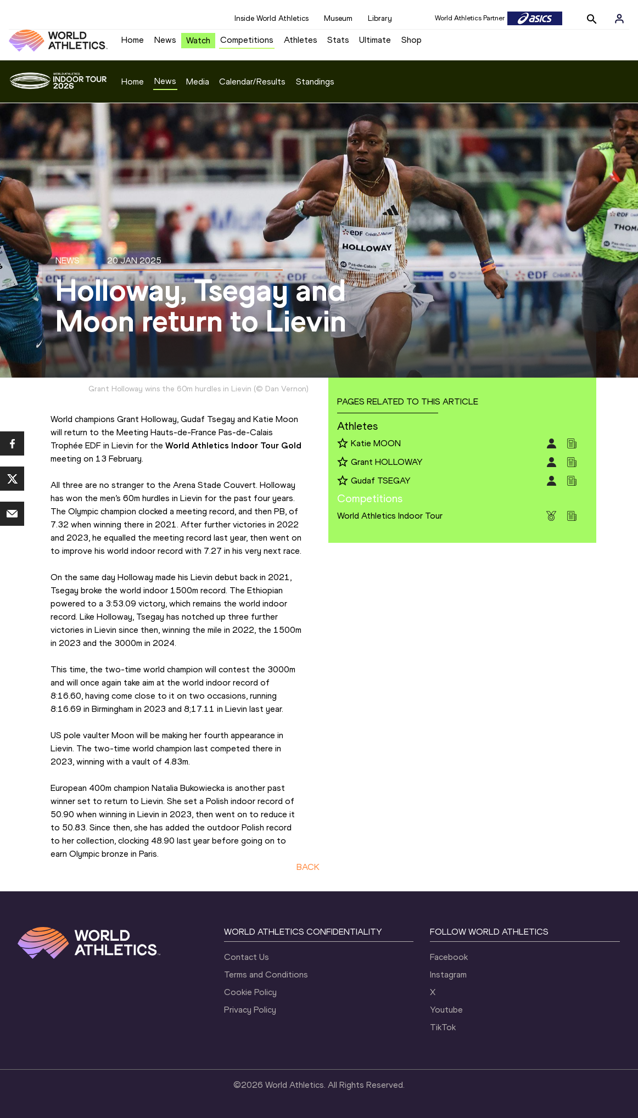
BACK (308, 867)
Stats (338, 40)
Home (132, 40)
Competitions (246, 40)
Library (380, 18)
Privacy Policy (250, 1009)
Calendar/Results (252, 81)
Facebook (449, 957)
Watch (198, 40)
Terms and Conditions (266, 974)
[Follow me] (342, 444)
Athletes (300, 40)
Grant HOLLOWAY (387, 462)
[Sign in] (619, 18)
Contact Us (246, 957)
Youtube (446, 1009)
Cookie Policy (250, 992)
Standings (315, 81)
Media (197, 81)
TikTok (443, 1027)
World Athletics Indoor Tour (390, 515)
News (165, 40)
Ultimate (375, 40)
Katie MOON (376, 443)
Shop (411, 40)
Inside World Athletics (271, 18)
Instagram (448, 974)
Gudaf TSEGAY (381, 480)
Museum (338, 18)
